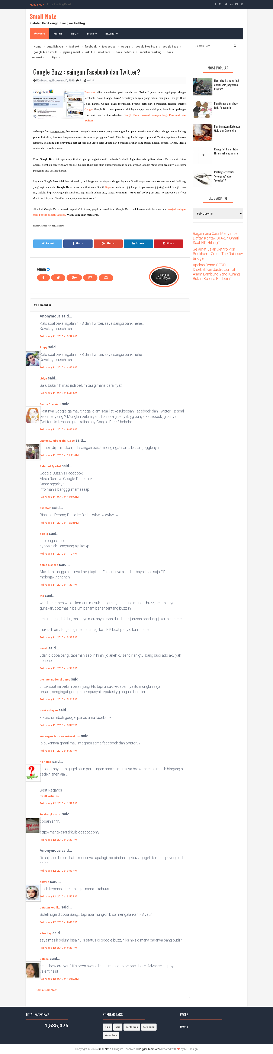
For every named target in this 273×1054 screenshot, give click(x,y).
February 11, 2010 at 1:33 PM (58, 584)
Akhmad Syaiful (50, 466)
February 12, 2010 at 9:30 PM (58, 947)
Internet (111, 33)
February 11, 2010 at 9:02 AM (58, 429)
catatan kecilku (50, 907)
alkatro (44, 882)
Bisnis (92, 33)
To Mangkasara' (50, 814)
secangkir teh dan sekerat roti (60, 736)
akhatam (45, 508)
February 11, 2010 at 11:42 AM (59, 497)
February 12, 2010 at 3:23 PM (58, 839)
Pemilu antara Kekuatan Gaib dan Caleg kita (227, 128)
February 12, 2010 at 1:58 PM (58, 803)
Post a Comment (46, 990)
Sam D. (44, 958)
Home (39, 33)
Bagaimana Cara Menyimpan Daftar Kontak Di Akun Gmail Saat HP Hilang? (216, 238)
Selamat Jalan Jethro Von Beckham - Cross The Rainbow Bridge (218, 254)
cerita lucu (132, 1027)
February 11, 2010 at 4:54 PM (58, 668)
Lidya (43, 378)
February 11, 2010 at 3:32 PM (58, 637)
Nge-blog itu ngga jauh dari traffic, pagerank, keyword (226, 84)
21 (81, 80)
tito (42, 595)
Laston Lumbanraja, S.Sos (57, 440)
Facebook (89, 92)
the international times (55, 679)
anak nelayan (49, 710)
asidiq (44, 533)
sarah (44, 648)
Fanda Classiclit (50, 404)
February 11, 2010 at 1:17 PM (58, 553)
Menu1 (58, 33)
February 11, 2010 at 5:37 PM (58, 725)
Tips (74, 33)
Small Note (43, 16)
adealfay (46, 933)
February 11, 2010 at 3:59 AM (58, 336)
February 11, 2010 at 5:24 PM (58, 699)
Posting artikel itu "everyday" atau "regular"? (224, 176)
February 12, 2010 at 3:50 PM (58, 870)
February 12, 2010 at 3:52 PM (58, 896)
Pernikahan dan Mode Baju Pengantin (226, 105)
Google (88, 109)
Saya (108, 187)
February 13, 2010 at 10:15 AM (59, 978)
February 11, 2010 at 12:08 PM (59, 522)
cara (117, 1027)
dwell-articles (49, 796)
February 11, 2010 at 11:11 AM (59, 455)
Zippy (43, 347)
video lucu (111, 1035)
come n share (49, 565)
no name (45, 761)
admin (41, 269)
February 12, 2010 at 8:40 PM (58, 922)
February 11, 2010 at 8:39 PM (58, 750)
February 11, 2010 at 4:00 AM (58, 367)
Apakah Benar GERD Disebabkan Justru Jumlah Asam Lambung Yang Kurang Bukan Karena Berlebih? (216, 272)
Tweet (48, 243)
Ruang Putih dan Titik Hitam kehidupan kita (226, 151)
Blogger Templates (149, 1049)
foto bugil (148, 1027)
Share (78, 243)
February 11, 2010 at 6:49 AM (58, 393)
